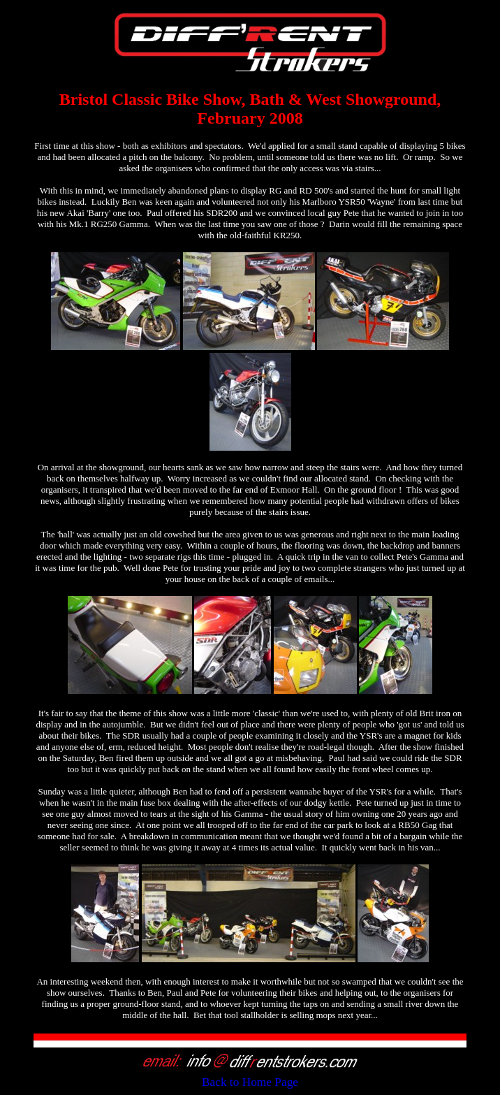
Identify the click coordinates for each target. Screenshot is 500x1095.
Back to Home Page (250, 1082)
